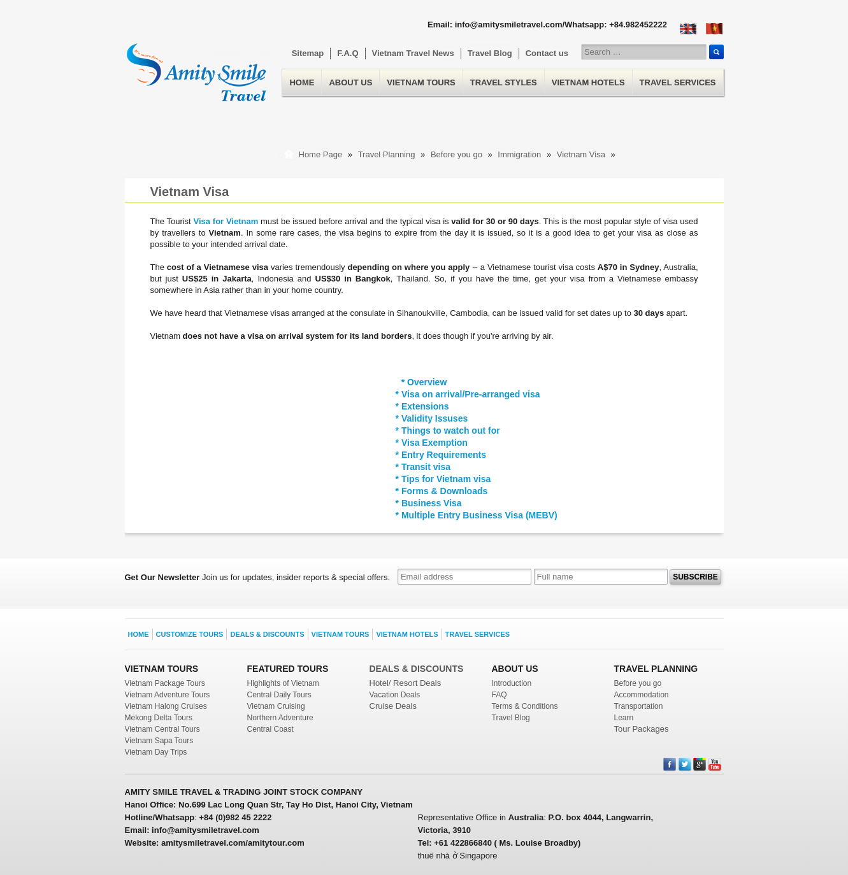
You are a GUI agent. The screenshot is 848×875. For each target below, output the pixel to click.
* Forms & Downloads (442, 491)
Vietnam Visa (582, 154)
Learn (624, 717)
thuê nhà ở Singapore (458, 855)
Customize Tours (190, 634)
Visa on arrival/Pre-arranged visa (470, 394)
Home (196, 65)
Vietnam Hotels (588, 82)
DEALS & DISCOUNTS (417, 669)
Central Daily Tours (279, 694)
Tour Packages (641, 729)
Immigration (519, 154)
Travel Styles (503, 82)
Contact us (547, 53)
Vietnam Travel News (413, 53)
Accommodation (641, 694)
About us (350, 82)
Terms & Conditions (525, 706)
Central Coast (270, 729)
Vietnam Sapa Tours (159, 740)
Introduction (512, 683)
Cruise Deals (393, 706)
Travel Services (678, 82)
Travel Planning (387, 154)
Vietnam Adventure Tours (167, 694)
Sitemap (308, 53)
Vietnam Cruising (276, 706)
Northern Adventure (280, 717)
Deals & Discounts (267, 634)
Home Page (321, 154)
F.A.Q (347, 53)
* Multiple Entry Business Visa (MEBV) (476, 515)
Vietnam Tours (421, 82)
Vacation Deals (395, 694)
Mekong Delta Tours (159, 717)
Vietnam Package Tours (165, 683)
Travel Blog (490, 53)
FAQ (499, 694)
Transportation (638, 706)
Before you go (458, 154)
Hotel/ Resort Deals (406, 683)
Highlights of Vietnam (283, 683)
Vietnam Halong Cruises (166, 706)
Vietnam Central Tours (162, 729)
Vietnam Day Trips (156, 752)
